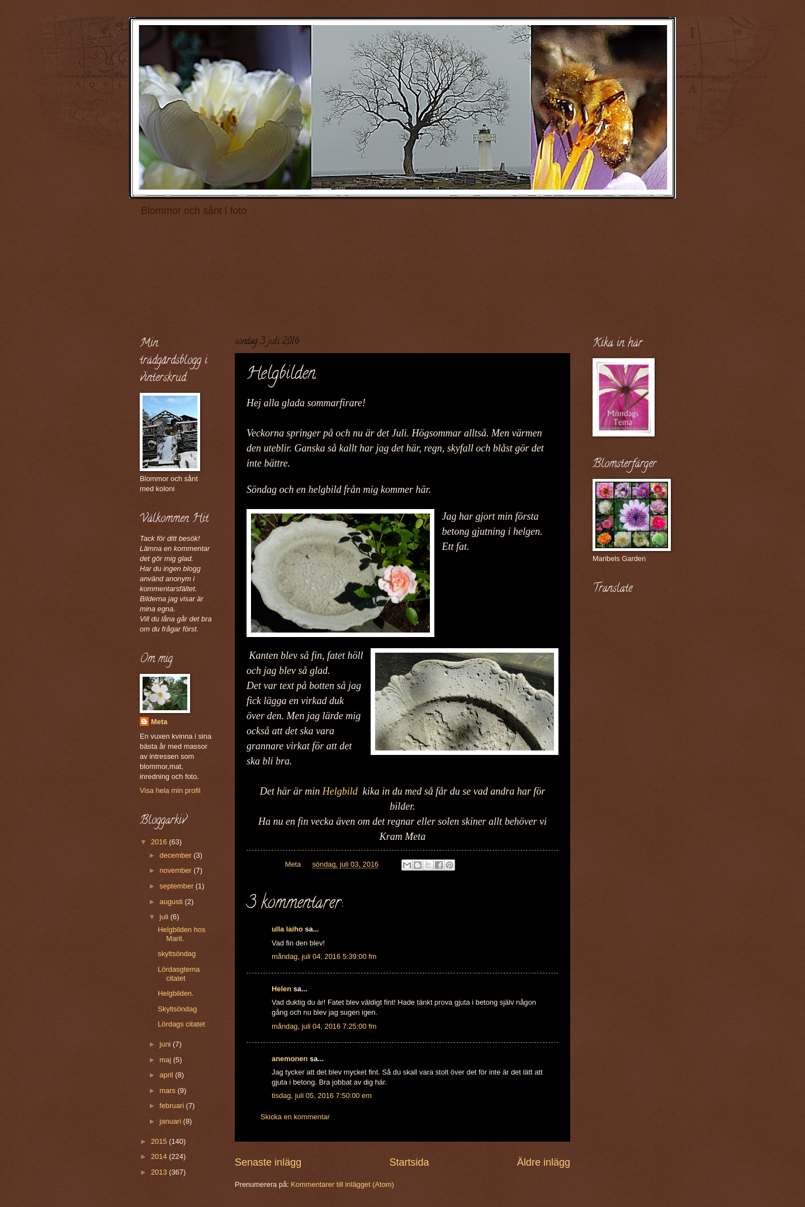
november (176, 870)
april (167, 1075)
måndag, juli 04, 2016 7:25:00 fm (324, 1026)
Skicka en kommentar (295, 1117)
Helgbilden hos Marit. (181, 933)
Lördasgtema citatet (179, 973)
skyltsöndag (177, 953)
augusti (171, 901)
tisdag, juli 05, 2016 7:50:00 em (322, 1095)
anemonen (289, 1058)
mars (168, 1090)
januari (171, 1121)
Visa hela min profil (170, 790)
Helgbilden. (175, 993)
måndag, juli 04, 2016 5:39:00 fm (324, 956)
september (177, 886)
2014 (160, 1156)
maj (166, 1060)
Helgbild (343, 791)
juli (164, 917)
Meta (159, 721)
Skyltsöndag (177, 1009)
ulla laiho (287, 929)
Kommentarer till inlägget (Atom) (342, 1184)
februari (172, 1105)
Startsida (409, 1162)
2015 (160, 1141)
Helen (281, 989)
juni (166, 1044)
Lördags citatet (181, 1024)
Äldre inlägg (543, 1162)
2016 (160, 842)
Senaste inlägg (268, 1162)
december (176, 855)
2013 (160, 1172)
